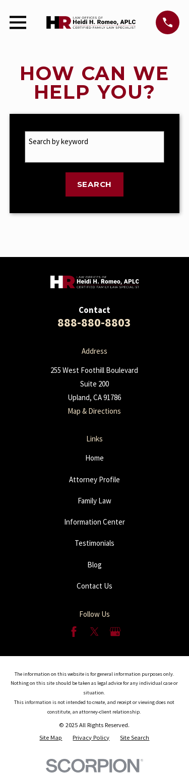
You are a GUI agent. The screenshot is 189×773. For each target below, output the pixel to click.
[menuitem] (50, 737)
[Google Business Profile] (115, 631)
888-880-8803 (94, 322)
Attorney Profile (94, 479)
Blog (94, 564)
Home (94, 458)
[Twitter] (94, 631)
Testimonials (94, 543)
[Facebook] (74, 631)
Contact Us (94, 586)
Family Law (94, 500)
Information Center (94, 522)
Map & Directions (94, 411)
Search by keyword (58, 141)
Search (94, 184)
